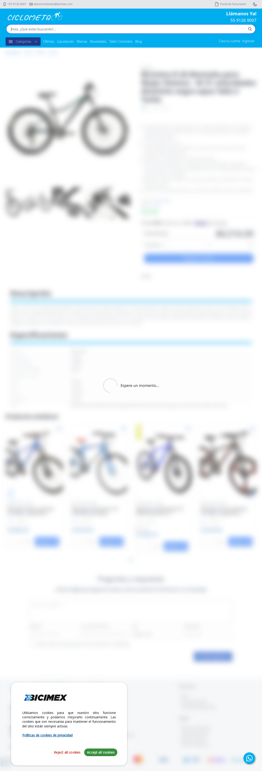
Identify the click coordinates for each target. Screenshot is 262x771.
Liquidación (65, 41)
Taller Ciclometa (120, 41)
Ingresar (248, 41)
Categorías (23, 41)
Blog (138, 41)
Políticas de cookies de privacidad (47, 735)
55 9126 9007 (243, 20)
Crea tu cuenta (229, 41)
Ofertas (48, 41)
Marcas (82, 41)
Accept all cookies (101, 752)
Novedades (98, 41)
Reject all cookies (67, 752)
